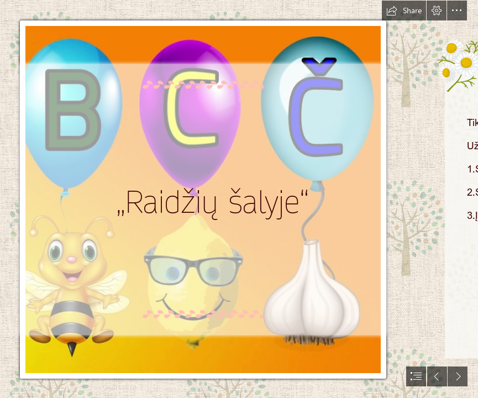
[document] (239, 199)
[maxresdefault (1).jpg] (204, 199)
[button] (404, 10)
